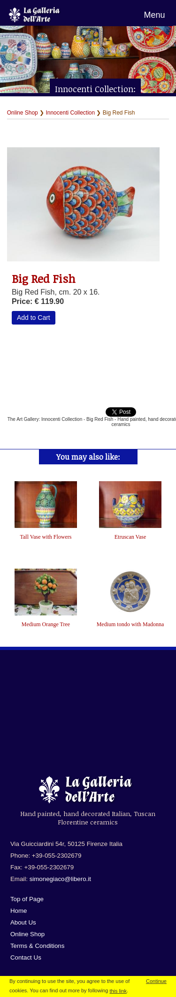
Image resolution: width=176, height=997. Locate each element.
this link (118, 991)
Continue (156, 981)
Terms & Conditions (37, 945)
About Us (23, 922)
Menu (154, 15)
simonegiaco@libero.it (60, 878)
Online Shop (22, 112)
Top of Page (27, 899)
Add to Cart (33, 317)
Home (18, 910)
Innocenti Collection (70, 112)
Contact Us (25, 957)
